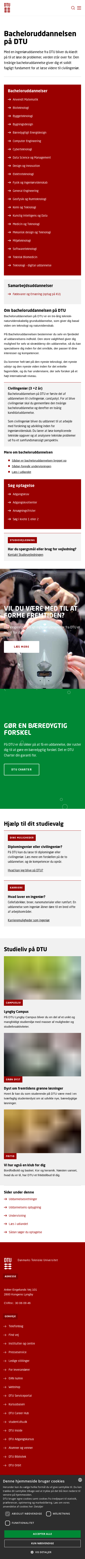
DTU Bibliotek (17, 1456)
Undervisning (15, 1215)
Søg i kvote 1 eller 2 (23, 519)
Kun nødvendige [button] (42, 1543)
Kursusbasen (17, 1404)
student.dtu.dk (18, 1421)
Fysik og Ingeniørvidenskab (28, 182)
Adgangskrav (18, 494)
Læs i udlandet (21, 472)
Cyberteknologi (20, 149)
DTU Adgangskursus (21, 1439)
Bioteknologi (18, 107)
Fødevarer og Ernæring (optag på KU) (34, 294)
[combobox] (80, 1480)
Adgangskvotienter (22, 502)
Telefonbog (16, 1326)
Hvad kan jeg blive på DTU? (25, 870)
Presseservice (18, 1352)
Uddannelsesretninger (20, 1199)
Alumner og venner (21, 1447)
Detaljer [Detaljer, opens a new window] (38, 1506)
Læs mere (21, 646)
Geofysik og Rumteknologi (27, 199)
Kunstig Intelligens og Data (28, 215)
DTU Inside (15, 1430)
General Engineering (23, 190)
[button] (79, 7)
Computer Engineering (24, 141)
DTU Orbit (15, 1465)
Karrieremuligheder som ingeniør (29, 920)
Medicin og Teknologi (24, 224)
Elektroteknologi (21, 174)
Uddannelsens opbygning (22, 1207)
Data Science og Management (29, 157)
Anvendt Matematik (23, 99)
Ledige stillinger (19, 1360)
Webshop (14, 1387)
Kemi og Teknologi (22, 207)
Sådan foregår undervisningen (31, 466)
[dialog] (42, 1517)
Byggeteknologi (20, 116)
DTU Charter (21, 769)
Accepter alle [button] (42, 1534)
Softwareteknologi (22, 248)
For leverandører (19, 1369)
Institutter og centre (22, 1343)
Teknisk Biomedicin (22, 257)
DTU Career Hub (19, 1413)
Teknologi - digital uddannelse (29, 265)
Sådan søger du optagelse (23, 1232)
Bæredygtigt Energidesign (27, 132)
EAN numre (16, 1378)
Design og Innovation (24, 165)
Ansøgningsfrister (22, 510)
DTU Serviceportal (20, 1395)
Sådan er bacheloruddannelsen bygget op (39, 460)
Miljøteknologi (19, 240)
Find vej (14, 1334)
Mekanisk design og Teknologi (29, 232)
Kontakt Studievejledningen (25, 554)
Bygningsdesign (20, 124)
